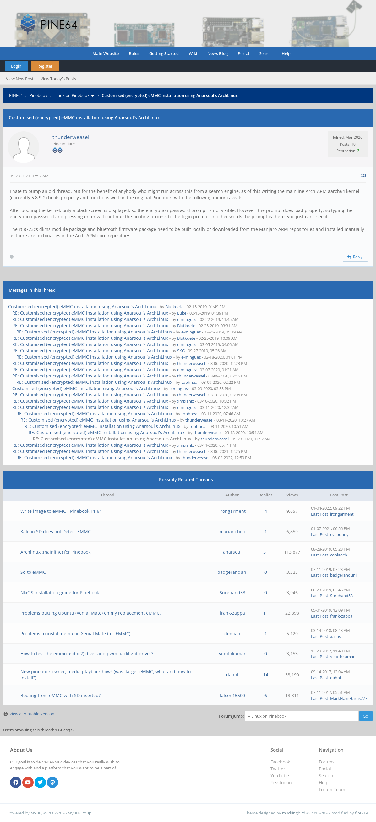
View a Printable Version (31, 714)
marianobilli (232, 531)
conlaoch (338, 555)
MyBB (35, 813)
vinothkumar (232, 654)
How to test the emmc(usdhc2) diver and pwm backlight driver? (86, 654)
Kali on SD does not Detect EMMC (55, 531)
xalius (335, 636)
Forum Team (332, 789)
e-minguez (187, 319)
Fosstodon (281, 783)
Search (265, 53)
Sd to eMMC (33, 572)
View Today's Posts (58, 78)
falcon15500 (232, 695)
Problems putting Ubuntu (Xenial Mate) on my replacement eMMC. (90, 613)
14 (265, 675)
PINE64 (16, 95)
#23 (363, 175)
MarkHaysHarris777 (348, 698)
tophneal (189, 382)
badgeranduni (232, 572)
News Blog (217, 53)
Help (286, 53)
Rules (134, 53)
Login (16, 66)
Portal (243, 53)
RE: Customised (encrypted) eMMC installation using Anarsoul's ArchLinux (90, 313)
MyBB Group (79, 813)
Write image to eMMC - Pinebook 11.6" (60, 511)
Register (44, 66)
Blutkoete (174, 307)
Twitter (277, 769)
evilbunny (339, 534)
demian (232, 633)
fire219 (361, 813)
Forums (327, 762)
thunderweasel (70, 137)
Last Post (319, 514)
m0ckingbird (293, 813)
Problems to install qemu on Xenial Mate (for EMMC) (75, 633)
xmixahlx (185, 401)
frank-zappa (232, 613)
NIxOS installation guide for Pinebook (59, 593)
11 (265, 613)
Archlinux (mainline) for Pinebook (55, 552)
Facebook (280, 762)
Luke (181, 313)
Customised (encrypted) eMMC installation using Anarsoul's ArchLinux (82, 307)
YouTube (279, 776)
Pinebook (38, 95)
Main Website (105, 53)
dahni (232, 675)
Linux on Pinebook (72, 95)
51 (265, 552)
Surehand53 (232, 593)
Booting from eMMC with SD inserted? (60, 695)
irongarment (232, 511)
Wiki (193, 53)
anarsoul (232, 552)
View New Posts (20, 78)
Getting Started (164, 53)
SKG (181, 351)
